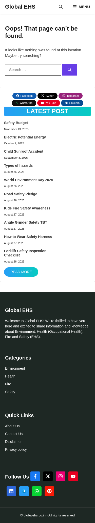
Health (10, 376)
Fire (8, 384)
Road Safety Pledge (20, 194)
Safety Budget (16, 123)
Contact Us (14, 434)
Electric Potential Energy (25, 137)
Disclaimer (13, 442)
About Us (12, 426)
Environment (15, 368)
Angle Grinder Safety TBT (25, 222)
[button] (61, 7)
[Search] (69, 70)
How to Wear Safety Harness (28, 237)
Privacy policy (16, 449)
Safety (10, 392)
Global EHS (20, 7)
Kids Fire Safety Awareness (27, 208)
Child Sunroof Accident (23, 151)
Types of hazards (18, 165)
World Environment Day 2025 (28, 180)
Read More (21, 272)
